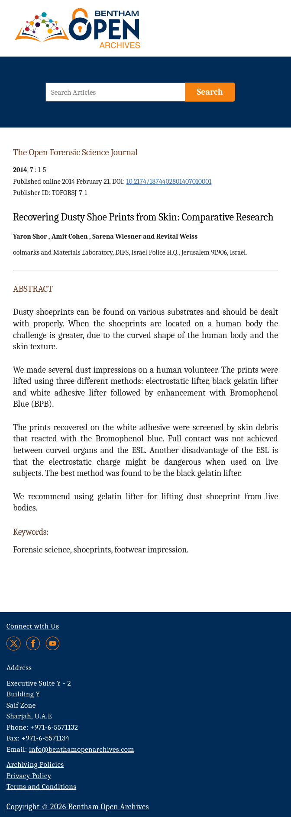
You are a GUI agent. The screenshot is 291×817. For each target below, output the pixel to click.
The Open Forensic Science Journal (75, 152)
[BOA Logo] (102, 31)
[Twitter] (14, 643)
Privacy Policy (28, 776)
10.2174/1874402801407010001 (169, 181)
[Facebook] (33, 643)
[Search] (210, 92)
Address (19, 668)
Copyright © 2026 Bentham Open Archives (77, 806)
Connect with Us (32, 626)
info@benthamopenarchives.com (81, 749)
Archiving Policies (35, 764)
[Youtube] (52, 643)
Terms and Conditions (41, 786)
